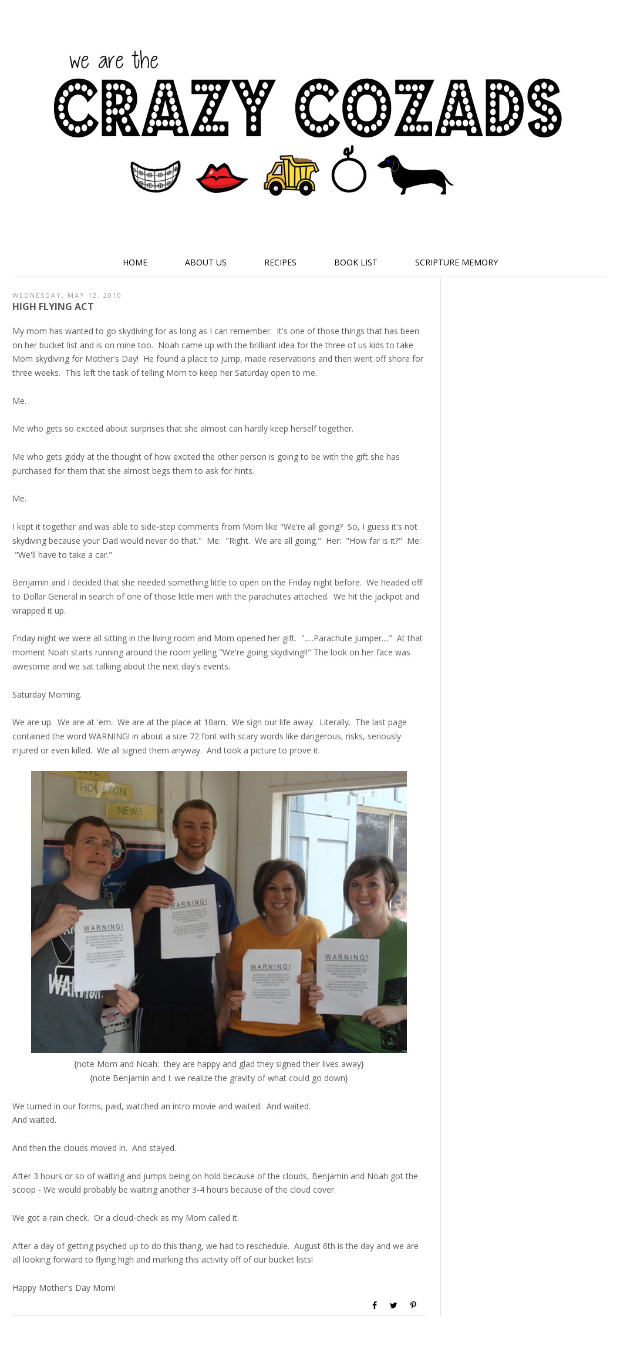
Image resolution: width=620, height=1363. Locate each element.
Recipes (280, 262)
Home (135, 262)
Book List (356, 262)
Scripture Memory (456, 262)
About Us (206, 262)
